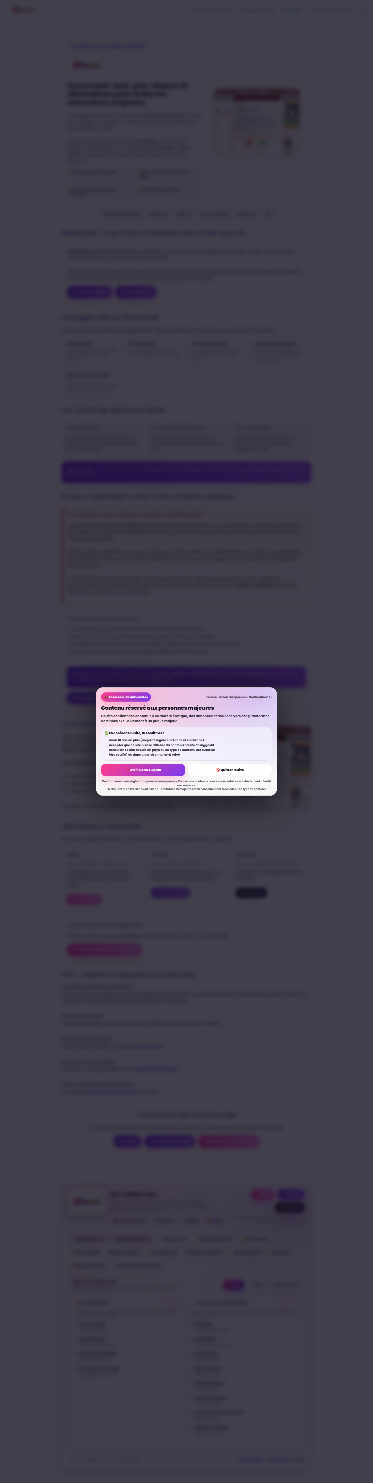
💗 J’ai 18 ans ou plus (143, 770)
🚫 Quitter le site (230, 770)
